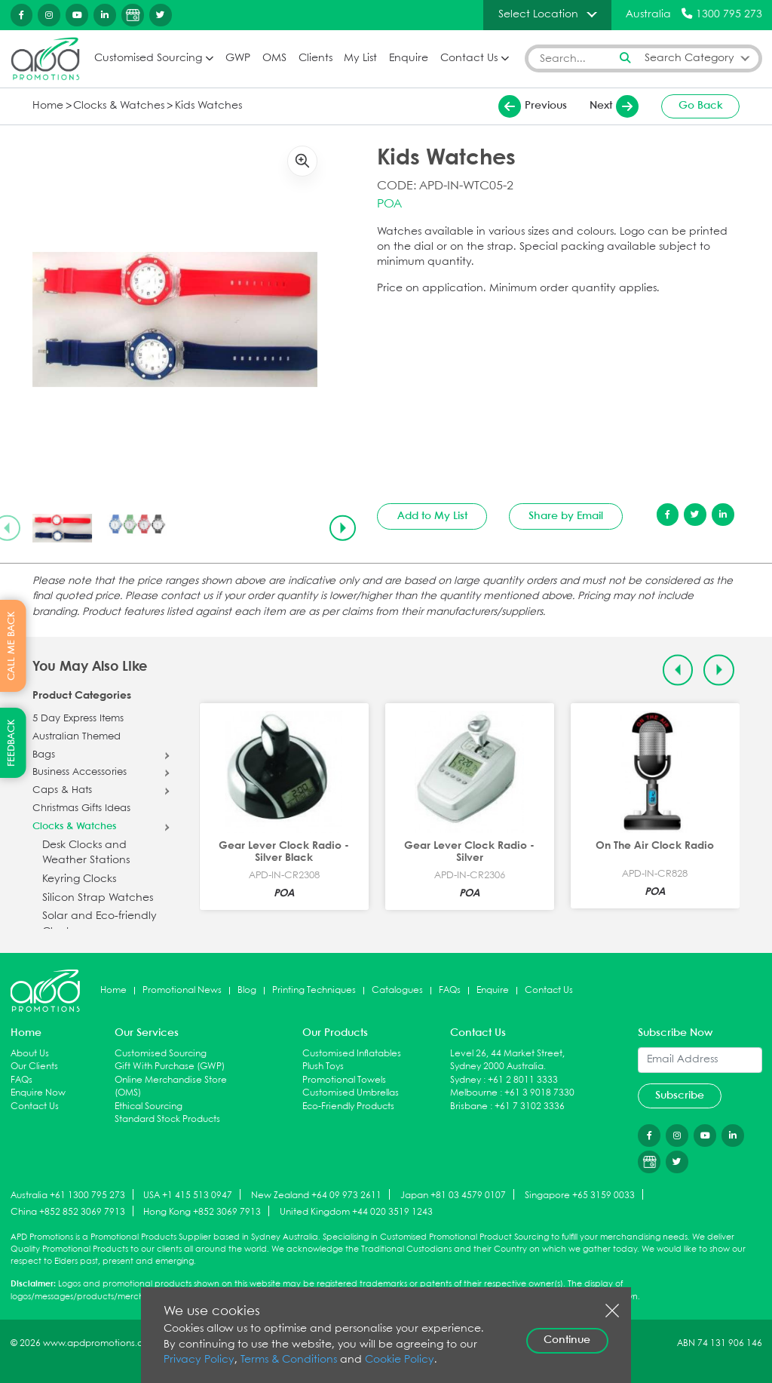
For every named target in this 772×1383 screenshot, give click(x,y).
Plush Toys (323, 1066)
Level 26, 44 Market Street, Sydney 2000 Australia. (507, 1060)
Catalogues (397, 990)
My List (360, 58)
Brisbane (469, 1106)
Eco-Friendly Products (348, 1106)
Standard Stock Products (167, 1119)
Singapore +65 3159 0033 (580, 1195)
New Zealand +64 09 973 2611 (316, 1195)
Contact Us (469, 58)
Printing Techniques (314, 990)
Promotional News (182, 990)
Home (47, 106)
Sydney (465, 1080)
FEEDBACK (12, 743)
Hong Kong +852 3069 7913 (202, 1212)
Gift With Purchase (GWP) (170, 1066)
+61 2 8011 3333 (523, 1080)
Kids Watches (208, 106)
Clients (315, 58)
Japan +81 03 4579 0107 (453, 1195)
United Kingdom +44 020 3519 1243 (356, 1212)
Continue (567, 1340)
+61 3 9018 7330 (539, 1093)
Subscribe (679, 1095)
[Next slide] (342, 528)
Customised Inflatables (351, 1054)
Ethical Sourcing (148, 1106)
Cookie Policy (399, 1360)
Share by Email (565, 516)
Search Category (689, 58)
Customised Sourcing (148, 58)
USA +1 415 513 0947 (187, 1195)
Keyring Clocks (79, 879)
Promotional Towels (344, 1080)
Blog (246, 990)
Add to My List (432, 516)
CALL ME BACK (12, 646)
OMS (274, 58)
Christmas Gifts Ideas (81, 808)
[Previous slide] (678, 670)
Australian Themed (76, 737)
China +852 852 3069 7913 (68, 1212)
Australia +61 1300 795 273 (68, 1195)
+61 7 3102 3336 (530, 1106)
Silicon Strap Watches (97, 898)
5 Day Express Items (78, 719)
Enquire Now (38, 1093)
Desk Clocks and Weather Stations (86, 853)
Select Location (538, 14)
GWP (237, 58)
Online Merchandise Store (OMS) (171, 1087)
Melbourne (474, 1093)
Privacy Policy (199, 1360)
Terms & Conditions (288, 1360)
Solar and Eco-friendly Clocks (99, 923)
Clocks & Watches (118, 106)
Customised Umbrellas (350, 1093)
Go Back (701, 105)
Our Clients (34, 1066)
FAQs (450, 990)
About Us (30, 1054)
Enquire (408, 58)
